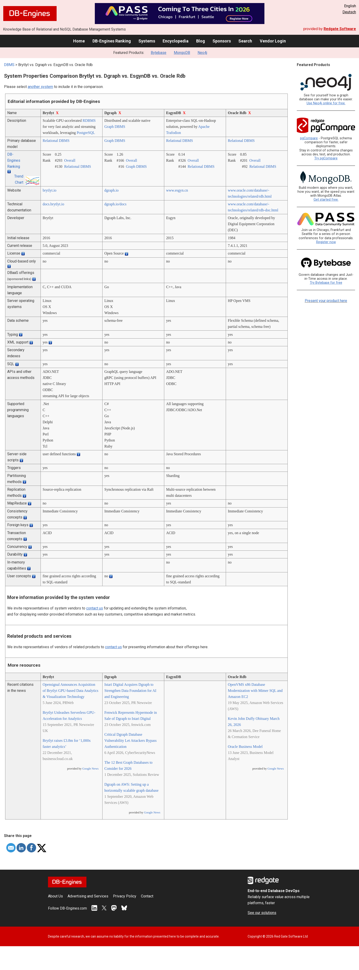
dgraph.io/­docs (115, 204)
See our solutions (262, 912)
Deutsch (349, 12)
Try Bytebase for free (326, 283)
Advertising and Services (88, 896)
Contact (147, 896)
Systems (146, 41)
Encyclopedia (175, 41)
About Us (55, 896)
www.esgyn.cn (177, 190)
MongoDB (182, 52)
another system (40, 86)
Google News (90, 768)
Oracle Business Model (245, 747)
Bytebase (158, 52)
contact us (94, 608)
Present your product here (326, 300)
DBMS (9, 65)
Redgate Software (340, 29)
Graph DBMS (114, 127)
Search (245, 41)
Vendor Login (273, 41)
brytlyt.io (49, 190)
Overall (69, 160)
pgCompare (309, 138)
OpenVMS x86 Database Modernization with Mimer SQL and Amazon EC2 (255, 691)
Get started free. (326, 200)
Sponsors (221, 41)
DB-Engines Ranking (111, 41)
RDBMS (89, 121)
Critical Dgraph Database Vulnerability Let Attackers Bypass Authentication (130, 740)
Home (79, 41)
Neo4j (202, 52)
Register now (326, 242)
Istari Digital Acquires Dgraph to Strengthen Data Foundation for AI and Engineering (130, 691)
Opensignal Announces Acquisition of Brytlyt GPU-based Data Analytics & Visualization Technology (70, 691)
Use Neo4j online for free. (326, 103)
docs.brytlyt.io (53, 204)
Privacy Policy (124, 896)
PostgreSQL (86, 133)
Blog (200, 41)
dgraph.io (111, 190)
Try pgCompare (326, 158)
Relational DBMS (56, 141)
